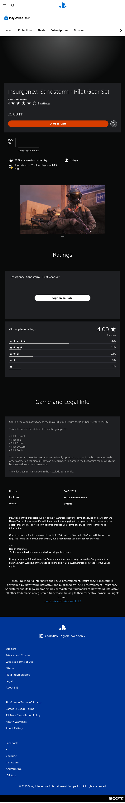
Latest (8, 30)
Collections (25, 30)
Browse (79, 30)
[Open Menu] (4, 6)
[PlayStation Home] (62, 5)
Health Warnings (18, 548)
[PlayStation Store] (18, 18)
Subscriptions (59, 30)
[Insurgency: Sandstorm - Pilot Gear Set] (62, 209)
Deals (41, 30)
